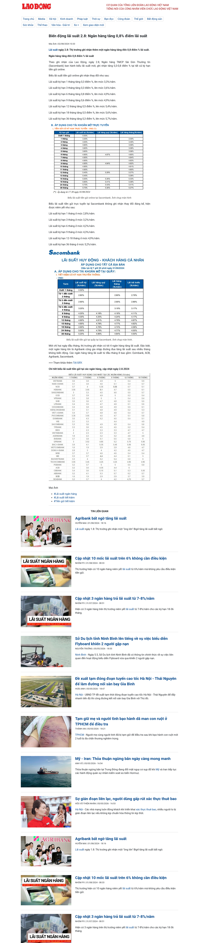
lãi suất (126, 569)
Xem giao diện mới (93, 25)
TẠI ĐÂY (77, 362)
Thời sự (96, 18)
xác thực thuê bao (146, 809)
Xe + (76, 25)
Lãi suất (53, 49)
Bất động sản (154, 18)
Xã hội (52, 18)
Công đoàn (124, 18)
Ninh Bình (80, 654)
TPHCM (79, 734)
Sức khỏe (28, 25)
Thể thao (42, 25)
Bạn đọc (109, 18)
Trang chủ (28, 18)
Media (41, 18)
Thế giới (138, 18)
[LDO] (46, 532)
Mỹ (157, 769)
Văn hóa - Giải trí (60, 25)
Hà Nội (79, 694)
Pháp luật (82, 18)
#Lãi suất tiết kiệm (64, 497)
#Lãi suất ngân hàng (65, 493)
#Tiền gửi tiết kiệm (64, 501)
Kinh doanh (66, 18)
